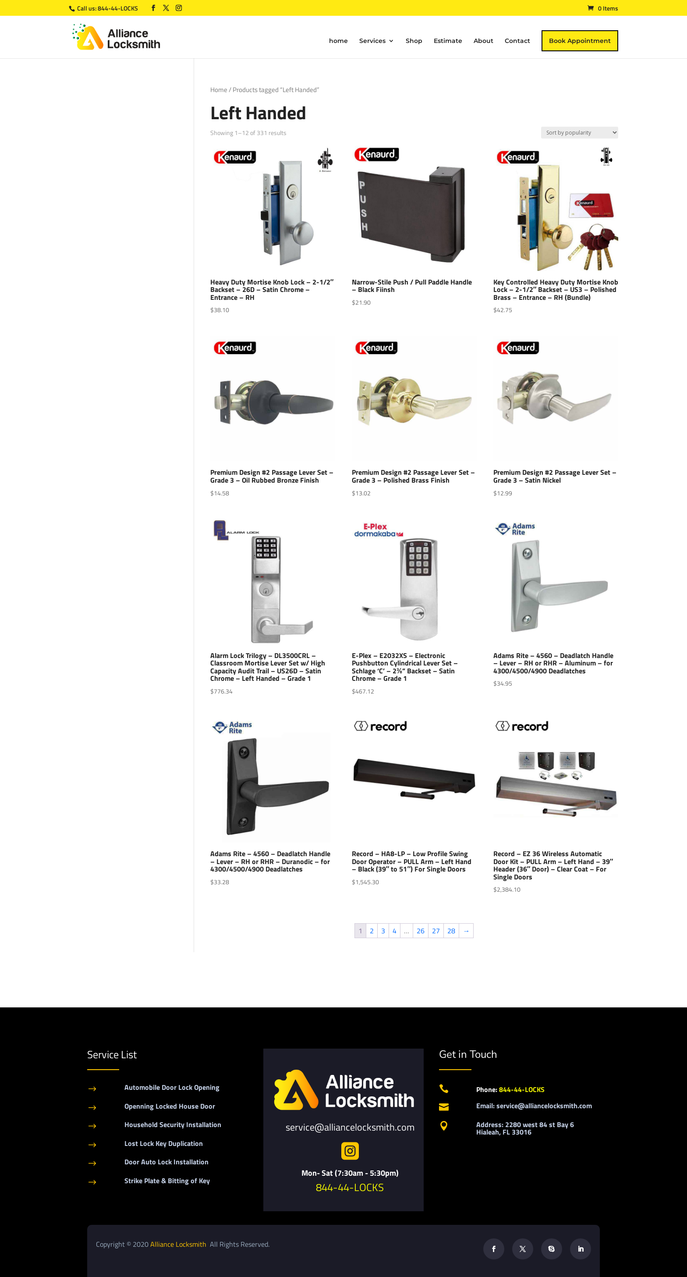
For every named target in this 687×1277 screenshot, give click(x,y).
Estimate (448, 41)
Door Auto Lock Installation (166, 1161)
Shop (414, 41)
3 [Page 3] (383, 930)
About (483, 41)
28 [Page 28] (451, 930)
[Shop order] (579, 133)
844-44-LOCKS (118, 8)
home (338, 41)
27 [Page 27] (436, 930)
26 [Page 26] (421, 930)
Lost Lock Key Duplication (163, 1143)
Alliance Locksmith (179, 1244)
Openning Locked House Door (169, 1106)
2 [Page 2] (372, 930)
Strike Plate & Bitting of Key (167, 1180)
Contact (517, 41)
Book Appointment (580, 41)
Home (218, 90)
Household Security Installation (172, 1124)
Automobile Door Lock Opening (172, 1087)
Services (372, 41)
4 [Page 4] (395, 930)
